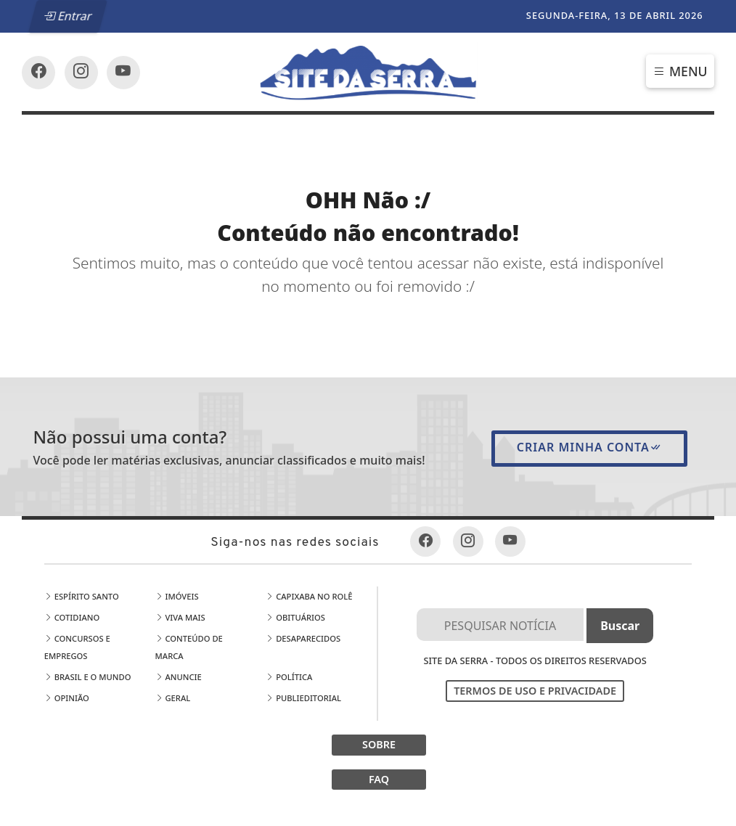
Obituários (295, 617)
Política (289, 676)
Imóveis (177, 596)
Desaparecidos (303, 638)
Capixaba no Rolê (309, 596)
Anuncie (178, 676)
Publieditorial (303, 697)
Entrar (68, 16)
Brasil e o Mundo (87, 676)
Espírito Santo (81, 596)
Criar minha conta (589, 447)
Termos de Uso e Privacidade (535, 691)
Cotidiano (71, 617)
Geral (173, 697)
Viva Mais (180, 617)
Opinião (66, 697)
